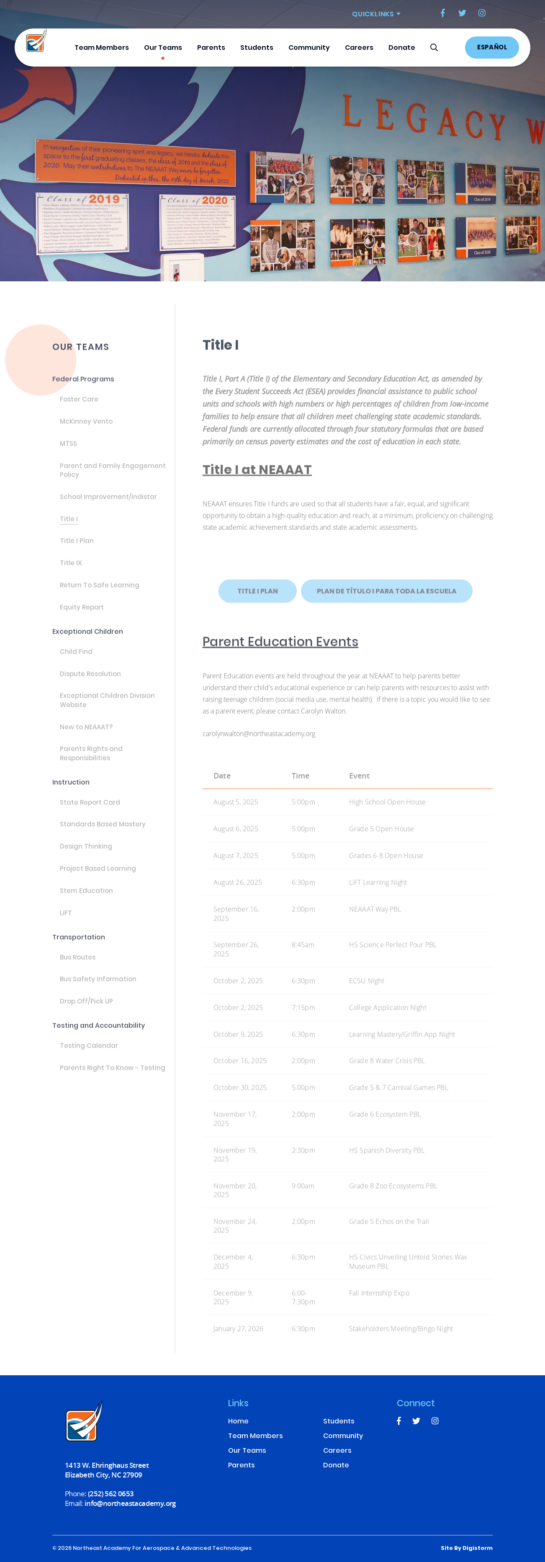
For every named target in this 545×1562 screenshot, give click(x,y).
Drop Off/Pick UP (86, 1009)
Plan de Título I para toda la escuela (387, 606)
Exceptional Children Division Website (107, 708)
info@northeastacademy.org (130, 1503)
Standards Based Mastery (103, 832)
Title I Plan (77, 548)
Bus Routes (77, 965)
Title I (69, 527)
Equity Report (82, 615)
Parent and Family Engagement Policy (113, 478)
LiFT (66, 921)
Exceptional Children (87, 639)
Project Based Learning (98, 876)
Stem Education (86, 898)
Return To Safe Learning (99, 593)
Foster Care (79, 407)
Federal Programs (83, 387)
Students (256, 48)
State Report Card (90, 810)
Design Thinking (86, 854)
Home (238, 1422)
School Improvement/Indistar (108, 505)
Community (309, 48)
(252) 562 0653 (111, 1493)
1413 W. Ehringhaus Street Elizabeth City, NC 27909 (107, 1470)
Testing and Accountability (98, 1033)
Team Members (102, 48)
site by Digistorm (467, 1548)
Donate (401, 48)
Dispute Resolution (90, 681)
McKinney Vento (86, 429)
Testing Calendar (89, 1053)
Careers (359, 48)
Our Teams (163, 48)
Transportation (78, 944)
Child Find (76, 659)
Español (492, 47)
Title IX (71, 571)
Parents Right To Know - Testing (112, 1076)
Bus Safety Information (98, 987)
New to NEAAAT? (86, 734)
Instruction (71, 790)
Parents (211, 48)
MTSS (68, 451)
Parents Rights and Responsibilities (91, 761)
